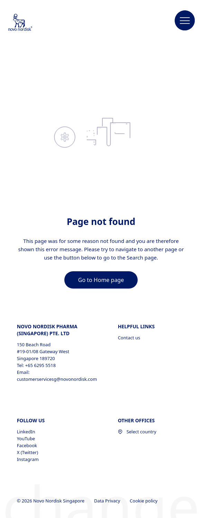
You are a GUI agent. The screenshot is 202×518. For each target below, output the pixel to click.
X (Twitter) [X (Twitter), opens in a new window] (27, 452)
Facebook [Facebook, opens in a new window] (27, 445)
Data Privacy (107, 501)
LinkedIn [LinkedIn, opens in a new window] (26, 431)
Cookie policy (144, 501)
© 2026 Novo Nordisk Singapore (51, 501)
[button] (185, 20)
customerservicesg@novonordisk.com (57, 379)
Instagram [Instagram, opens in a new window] (28, 459)
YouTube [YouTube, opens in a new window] (26, 438)
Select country (137, 431)
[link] (101, 280)
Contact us (129, 338)
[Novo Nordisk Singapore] (29, 23)
